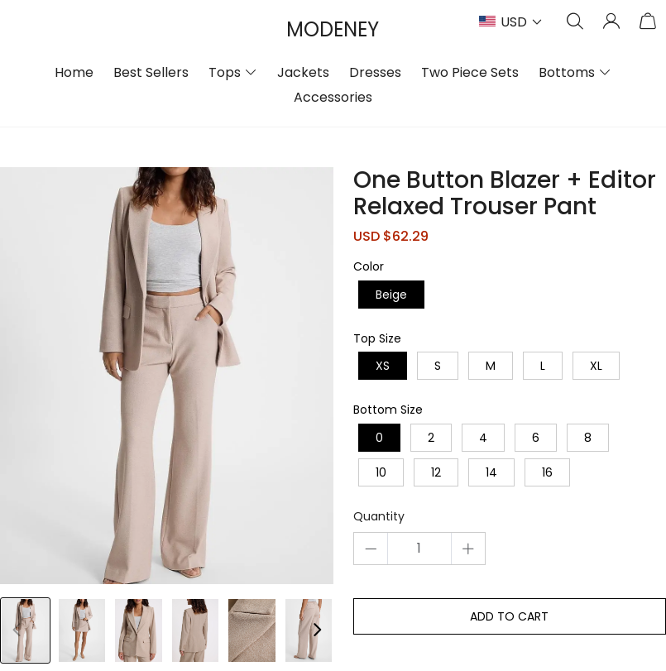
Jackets (303, 72)
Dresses (375, 72)
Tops (224, 72)
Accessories (333, 97)
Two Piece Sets (470, 72)
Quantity (379, 517)
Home (74, 72)
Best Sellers (151, 72)
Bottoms (567, 72)
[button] (316, 630)
